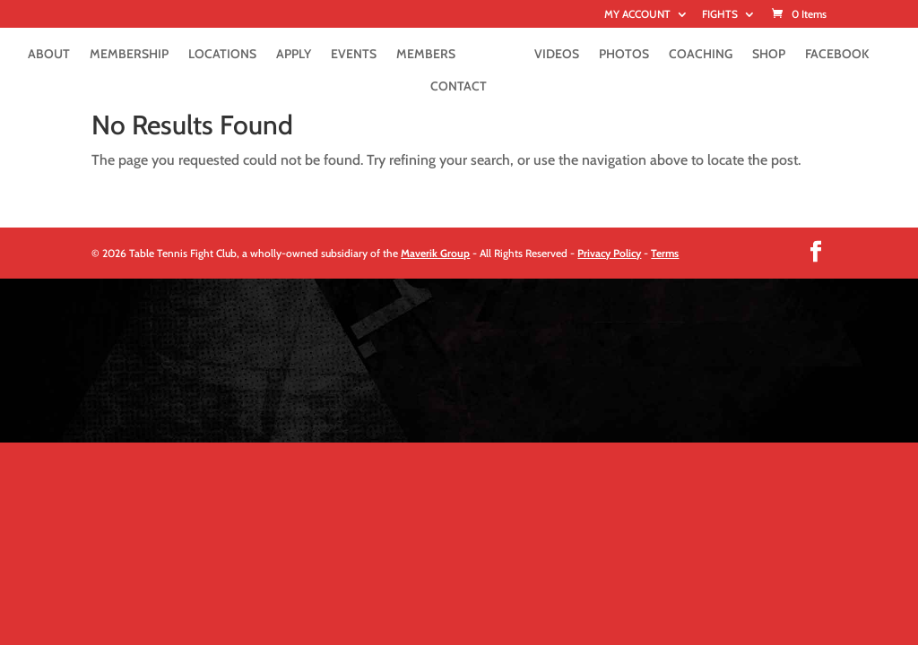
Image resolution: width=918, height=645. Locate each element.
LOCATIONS (222, 54)
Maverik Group (435, 253)
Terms (665, 253)
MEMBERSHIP (129, 54)
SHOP (768, 54)
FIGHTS (720, 15)
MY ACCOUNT (637, 15)
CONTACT (458, 87)
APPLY (293, 54)
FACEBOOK (837, 54)
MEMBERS (425, 54)
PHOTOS (624, 54)
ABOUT (49, 54)
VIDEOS (556, 54)
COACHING (700, 54)
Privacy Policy (609, 253)
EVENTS (354, 54)
